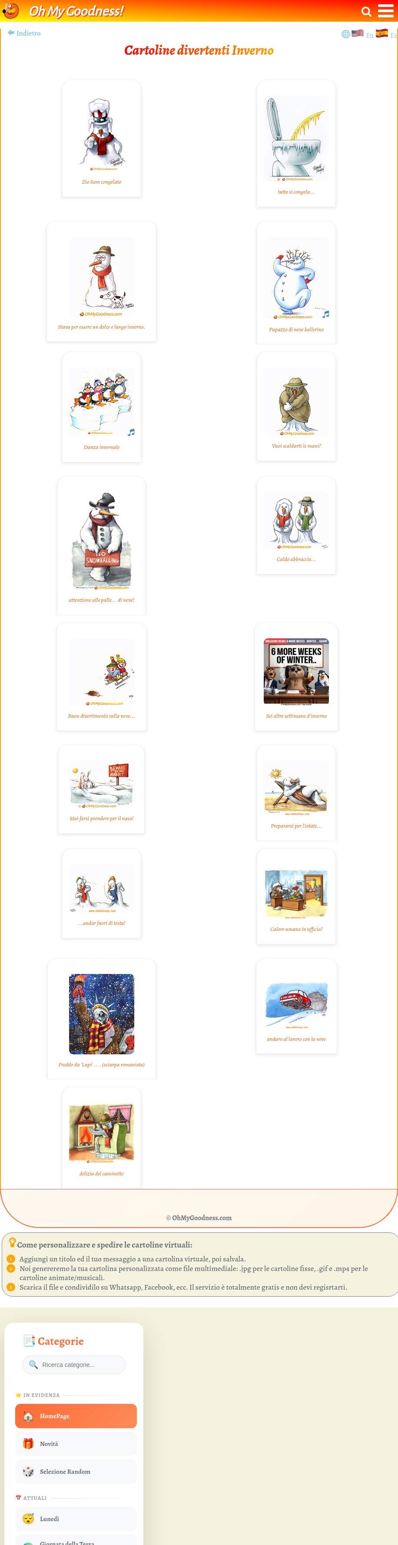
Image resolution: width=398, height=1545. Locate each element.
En (370, 35)
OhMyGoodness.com (202, 1218)
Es (393, 35)
